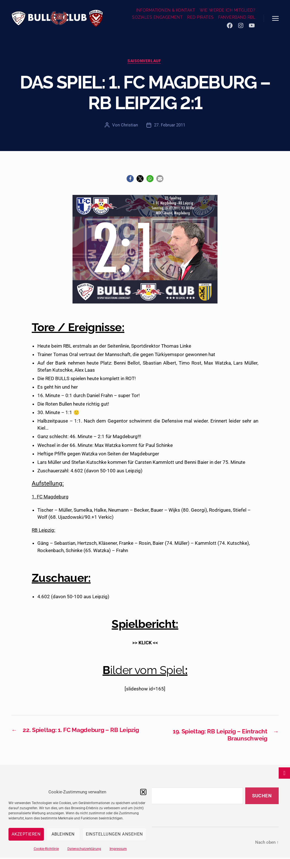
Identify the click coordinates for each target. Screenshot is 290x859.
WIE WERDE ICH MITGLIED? (227, 10)
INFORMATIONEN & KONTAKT (165, 10)
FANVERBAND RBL (236, 17)
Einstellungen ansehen (114, 834)
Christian (129, 125)
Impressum (118, 849)
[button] (143, 792)
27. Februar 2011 (169, 125)
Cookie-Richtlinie (46, 849)
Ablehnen (63, 834)
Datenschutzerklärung (84, 849)
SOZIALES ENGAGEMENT (157, 17)
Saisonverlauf (145, 61)
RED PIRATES (200, 17)
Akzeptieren (26, 834)
